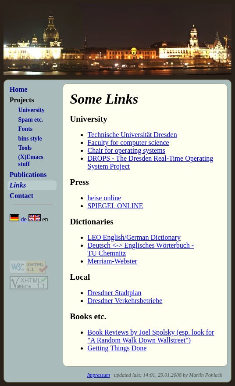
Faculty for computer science (128, 142)
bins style (30, 138)
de (19, 219)
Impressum (98, 375)
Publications (28, 174)
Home (19, 89)
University (31, 110)
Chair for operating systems (126, 150)
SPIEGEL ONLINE (115, 205)
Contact (21, 195)
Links (18, 185)
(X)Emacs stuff (30, 160)
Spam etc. (30, 119)
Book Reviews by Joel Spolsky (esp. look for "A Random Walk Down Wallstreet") (151, 336)
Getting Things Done (117, 348)
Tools (24, 147)
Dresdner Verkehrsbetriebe (125, 300)
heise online (104, 198)
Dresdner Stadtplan (115, 292)
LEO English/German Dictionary (134, 237)
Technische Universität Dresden (132, 134)
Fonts (25, 129)
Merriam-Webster (112, 261)
